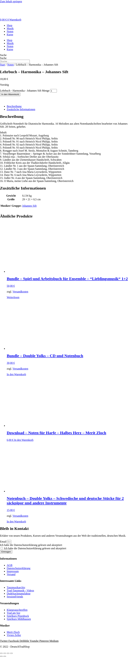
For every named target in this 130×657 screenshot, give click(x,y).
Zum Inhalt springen (11, 1)
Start (2, 64)
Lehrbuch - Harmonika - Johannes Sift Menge (24, 90)
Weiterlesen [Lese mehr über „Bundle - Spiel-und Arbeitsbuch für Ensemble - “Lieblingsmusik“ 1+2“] (13, 297)
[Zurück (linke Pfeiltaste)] (1, 656)
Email (3, 541)
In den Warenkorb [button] (16, 374)
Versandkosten (20, 291)
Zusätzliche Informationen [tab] (21, 109)
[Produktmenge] (53, 91)
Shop (9, 25)
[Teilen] (8, 653)
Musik (10, 28)
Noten (10, 31)
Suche (3, 55)
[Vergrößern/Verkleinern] (1, 653)
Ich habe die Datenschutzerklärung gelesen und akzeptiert (31, 545)
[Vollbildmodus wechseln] (4, 653)
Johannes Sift (29, 205)
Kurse (10, 34)
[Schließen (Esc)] (11, 653)
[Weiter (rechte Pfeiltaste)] (4, 656)
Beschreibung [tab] (14, 106)
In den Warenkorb (10, 94)
